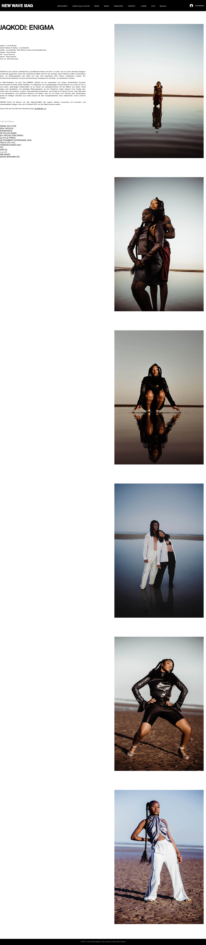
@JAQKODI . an (40, 109)
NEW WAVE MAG (17, 5)
